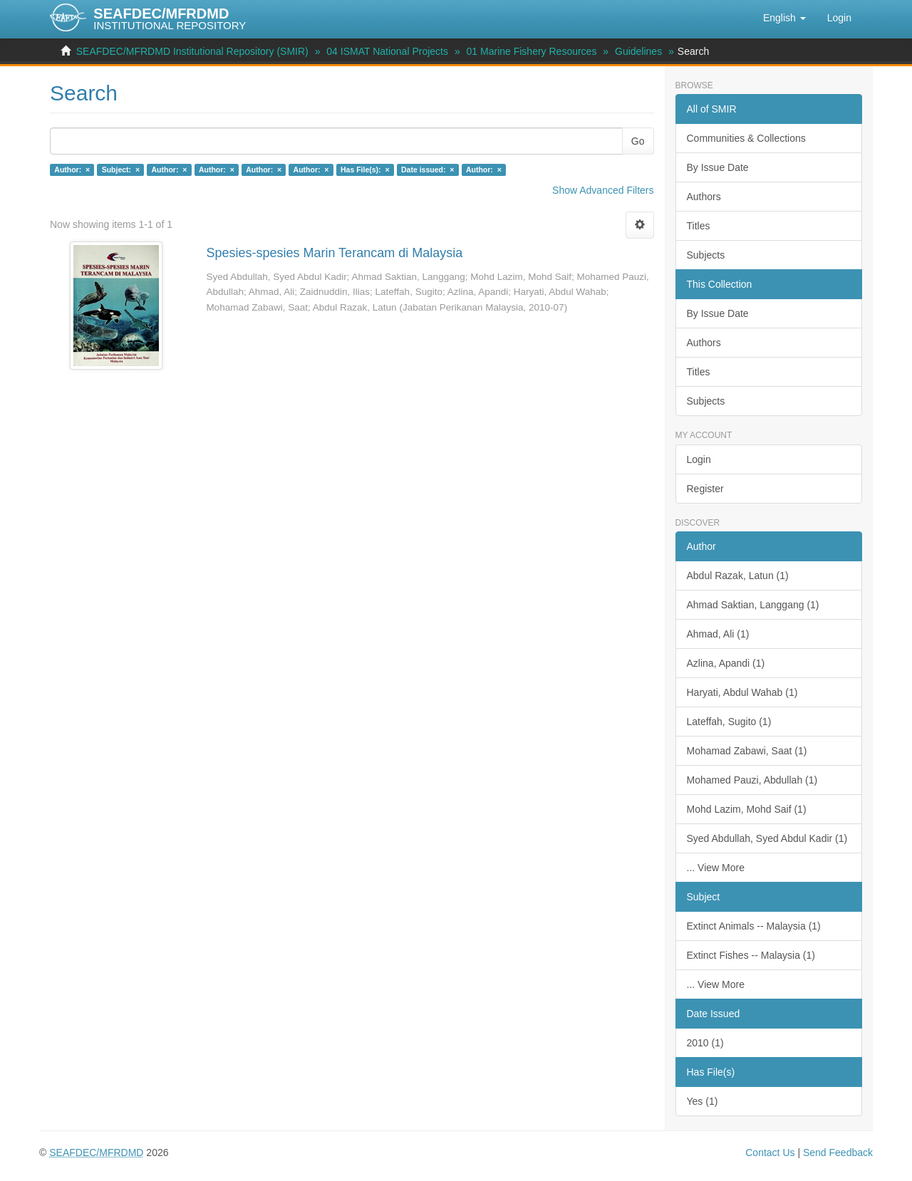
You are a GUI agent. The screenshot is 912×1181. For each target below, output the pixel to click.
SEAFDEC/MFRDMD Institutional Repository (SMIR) (192, 51)
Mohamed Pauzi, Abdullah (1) (752, 780)
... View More (716, 867)
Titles (698, 225)
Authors (704, 196)
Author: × (72, 169)
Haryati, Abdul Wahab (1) (742, 692)
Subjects (706, 255)
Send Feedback (838, 1152)
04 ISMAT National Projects (387, 51)
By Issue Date (718, 167)
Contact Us (769, 1152)
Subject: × (121, 169)
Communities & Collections (746, 138)
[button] (784, 18)
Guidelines (638, 51)
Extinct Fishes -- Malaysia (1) (751, 955)
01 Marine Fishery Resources (532, 51)
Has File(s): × (365, 169)
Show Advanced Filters (602, 190)
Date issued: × (427, 169)
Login (699, 459)
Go (638, 141)
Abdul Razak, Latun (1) (738, 575)
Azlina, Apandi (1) (726, 663)
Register (705, 488)
